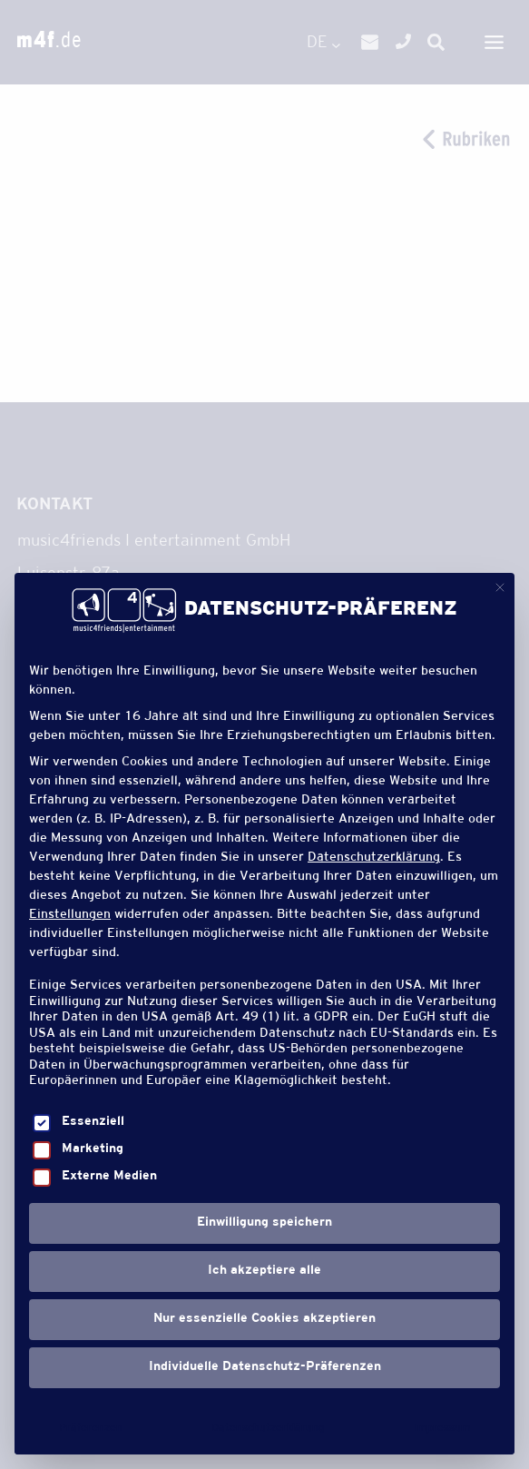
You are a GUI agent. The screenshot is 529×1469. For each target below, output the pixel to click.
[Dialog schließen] (499, 588)
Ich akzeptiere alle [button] (264, 1271)
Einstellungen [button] (70, 916)
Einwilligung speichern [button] (264, 1223)
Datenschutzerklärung (374, 859)
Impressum (442, 1428)
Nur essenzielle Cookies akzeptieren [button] (264, 1319)
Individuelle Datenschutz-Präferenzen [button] (265, 1367)
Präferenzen (90, 1428)
